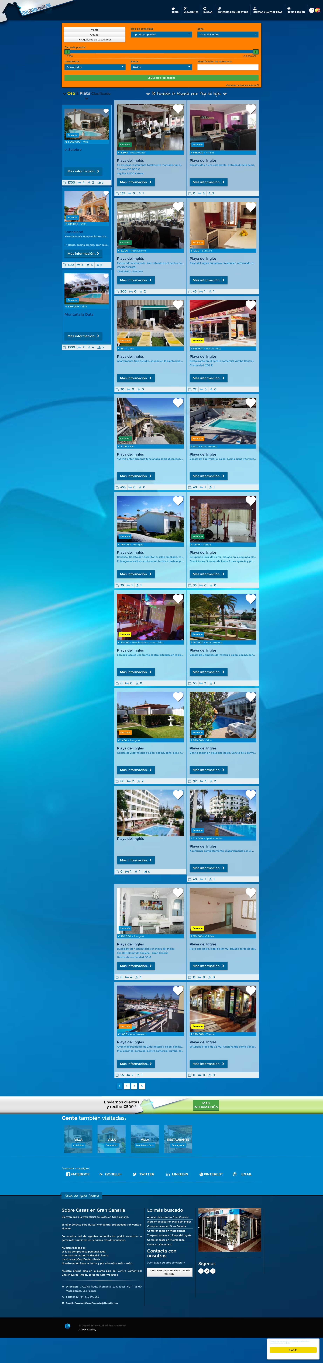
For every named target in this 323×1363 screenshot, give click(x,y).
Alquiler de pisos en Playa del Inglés (169, 1221)
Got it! (293, 1350)
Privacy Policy (87, 1329)
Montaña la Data (79, 316)
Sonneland (73, 232)
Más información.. (136, 182)
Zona (200, 28)
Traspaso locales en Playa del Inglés (169, 1235)
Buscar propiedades (161, 77)
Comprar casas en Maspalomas (166, 1230)
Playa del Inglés (130, 160)
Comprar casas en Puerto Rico (166, 1239)
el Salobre (73, 149)
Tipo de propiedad (142, 28)
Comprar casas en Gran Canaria (166, 1226)
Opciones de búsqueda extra (242, 85)
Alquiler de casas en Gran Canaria (167, 1217)
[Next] (142, 1086)
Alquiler (94, 34)
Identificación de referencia (214, 61)
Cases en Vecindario (159, 1244)
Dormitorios (71, 61)
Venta (94, 29)
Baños (134, 61)
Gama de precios (74, 47)
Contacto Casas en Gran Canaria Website (169, 1272)
